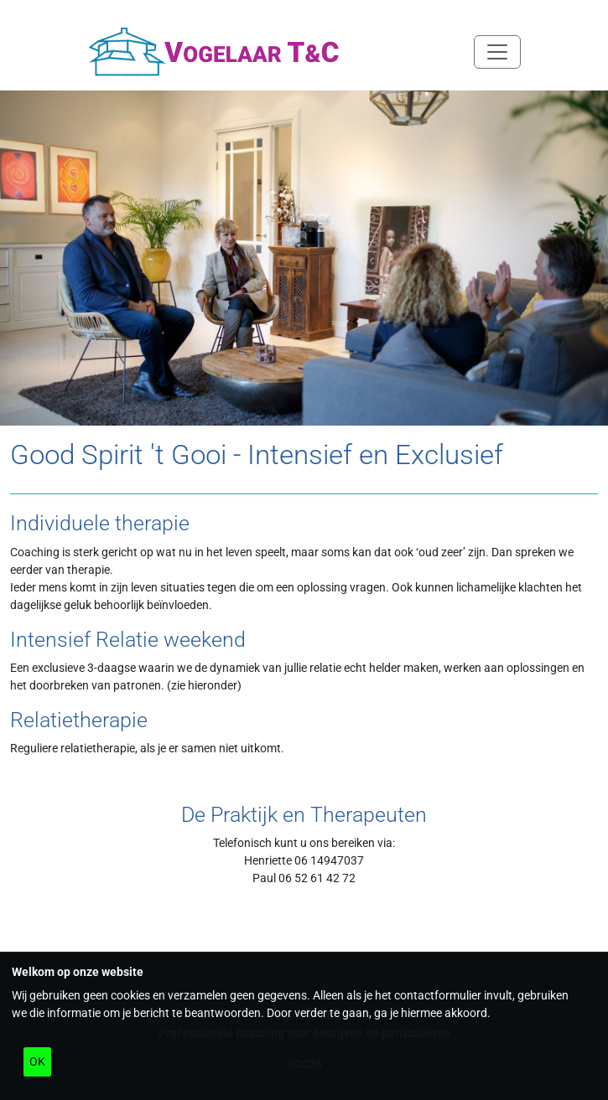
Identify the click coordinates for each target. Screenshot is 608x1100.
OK (37, 1061)
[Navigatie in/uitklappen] (497, 52)
